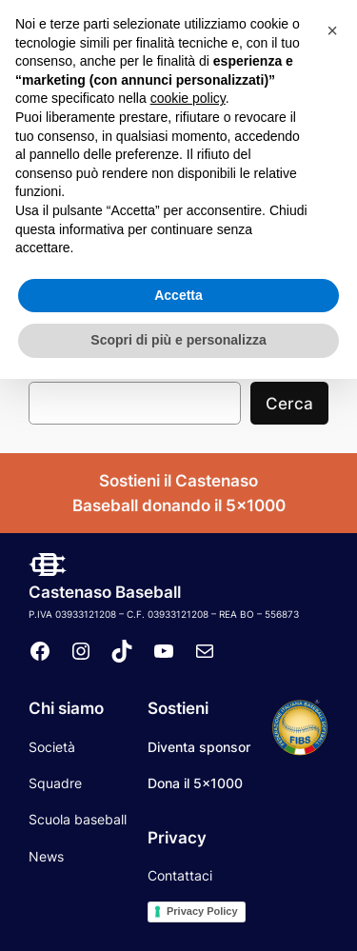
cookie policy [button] (188, 670)
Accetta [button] (178, 867)
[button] (332, 602)
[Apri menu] (338, 98)
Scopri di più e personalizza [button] (178, 912)
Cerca (289, 403)
